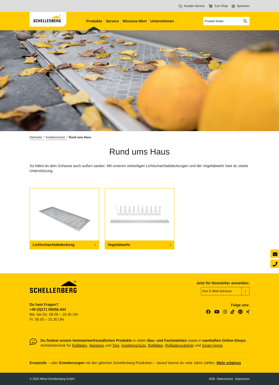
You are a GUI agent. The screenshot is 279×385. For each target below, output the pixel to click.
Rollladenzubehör (179, 345)
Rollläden (79, 345)
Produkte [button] (94, 21)
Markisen (96, 345)
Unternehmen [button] (162, 21)
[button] (240, 6)
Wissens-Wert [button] (134, 21)
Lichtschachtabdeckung (54, 245)
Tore (115, 345)
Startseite (36, 137)
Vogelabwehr (119, 245)
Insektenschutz (55, 137)
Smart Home (212, 345)
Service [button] (112, 21)
